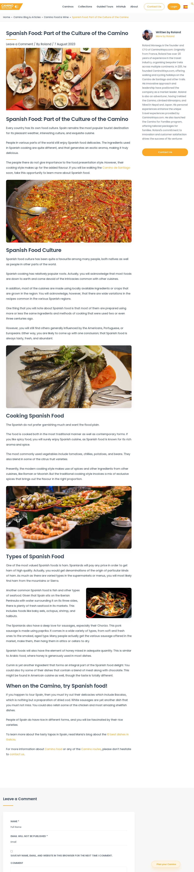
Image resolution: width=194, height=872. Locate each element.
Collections (85, 6)
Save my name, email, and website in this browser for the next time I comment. (61, 855)
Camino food (54, 749)
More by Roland (165, 36)
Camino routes (92, 749)
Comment (17, 863)
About (134, 6)
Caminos (67, 6)
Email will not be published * (29, 836)
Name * (15, 821)
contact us (29, 754)
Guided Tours (105, 6)
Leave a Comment (20, 44)
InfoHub (121, 6)
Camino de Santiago (116, 167)
